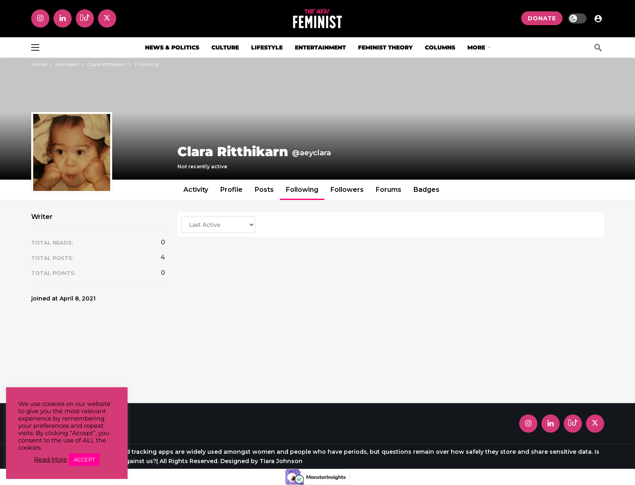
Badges (426, 189)
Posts (264, 189)
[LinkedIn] (62, 18)
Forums (388, 189)
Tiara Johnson (281, 461)
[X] (107, 18)
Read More (50, 459)
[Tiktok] (85, 18)
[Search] (598, 47)
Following (302, 189)
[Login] (598, 18)
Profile (231, 189)
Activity (195, 189)
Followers (347, 189)
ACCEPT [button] (84, 459)
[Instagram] (40, 18)
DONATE (542, 18)
